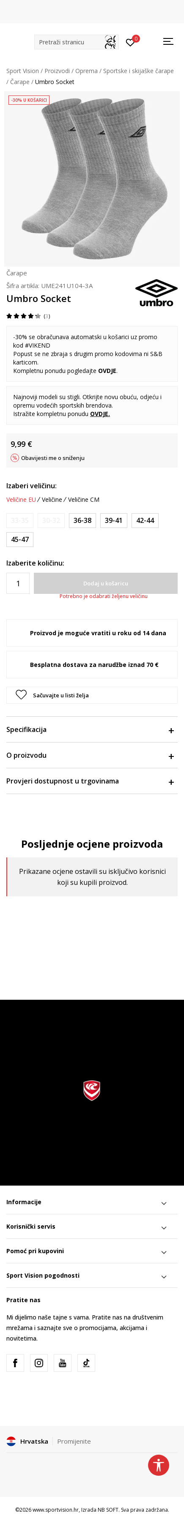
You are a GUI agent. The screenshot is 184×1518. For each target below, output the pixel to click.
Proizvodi (57, 71)
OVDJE (107, 371)
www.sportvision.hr (56, 1509)
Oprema (86, 71)
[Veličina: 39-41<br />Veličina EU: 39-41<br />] (113, 520)
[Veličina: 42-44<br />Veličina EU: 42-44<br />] (145, 520)
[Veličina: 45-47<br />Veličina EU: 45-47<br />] (19, 539)
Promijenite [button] (74, 1441)
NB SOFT (108, 1509)
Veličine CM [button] (83, 499)
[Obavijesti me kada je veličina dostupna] (19, 520)
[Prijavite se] (130, 41)
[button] (76, 42)
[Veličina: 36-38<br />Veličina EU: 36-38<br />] (82, 520)
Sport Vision (22, 71)
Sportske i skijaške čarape (138, 71)
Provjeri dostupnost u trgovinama (89, 781)
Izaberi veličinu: (31, 486)
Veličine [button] (52, 499)
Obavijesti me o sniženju (53, 458)
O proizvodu (89, 755)
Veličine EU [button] (21, 499)
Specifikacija (89, 729)
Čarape (20, 82)
